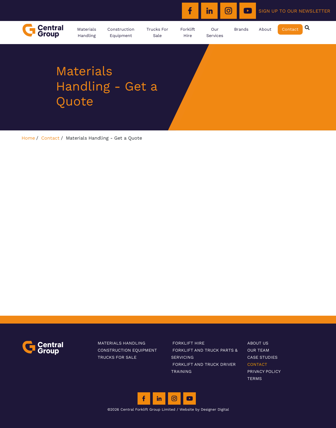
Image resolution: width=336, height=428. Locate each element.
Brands (241, 29)
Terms (254, 378)
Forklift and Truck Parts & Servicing (204, 354)
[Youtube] (247, 11)
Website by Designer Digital (204, 409)
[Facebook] (190, 11)
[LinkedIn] (209, 11)
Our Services (214, 32)
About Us (257, 343)
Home (28, 138)
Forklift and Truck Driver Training (203, 368)
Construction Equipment (120, 32)
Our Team (258, 350)
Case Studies (262, 357)
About (265, 29)
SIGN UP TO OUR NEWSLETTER (294, 11)
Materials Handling (86, 32)
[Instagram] (228, 11)
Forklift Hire (187, 32)
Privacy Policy (264, 371)
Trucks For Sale (157, 32)
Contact (290, 29)
